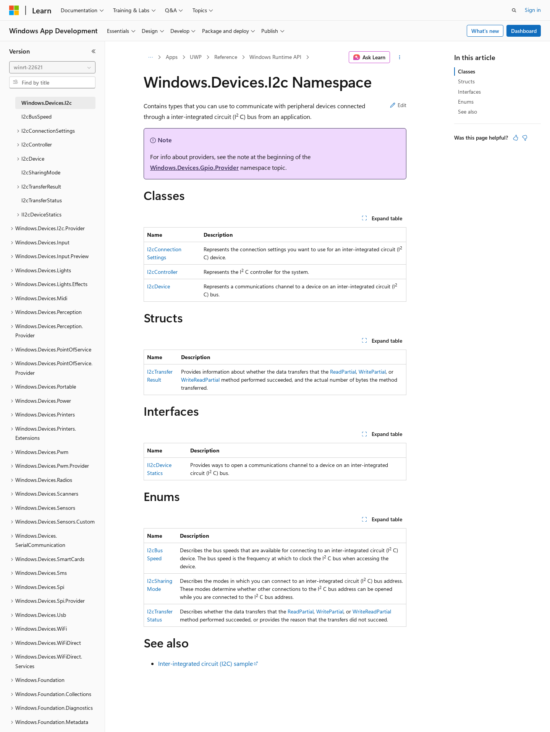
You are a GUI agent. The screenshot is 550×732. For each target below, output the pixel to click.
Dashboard (524, 30)
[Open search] (514, 10)
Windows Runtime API (275, 56)
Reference (225, 56)
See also (467, 111)
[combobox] (52, 67)
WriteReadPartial (200, 379)
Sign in (533, 9)
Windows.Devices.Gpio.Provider (194, 167)
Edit (398, 105)
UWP (196, 56)
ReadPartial (343, 371)
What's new (485, 30)
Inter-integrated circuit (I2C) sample (205, 663)
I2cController (162, 271)
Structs (466, 81)
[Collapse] (94, 51)
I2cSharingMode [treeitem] (40, 172)
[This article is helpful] (515, 137)
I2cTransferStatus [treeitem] (41, 200)
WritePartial (372, 371)
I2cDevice (158, 286)
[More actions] (399, 57)
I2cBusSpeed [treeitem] (36, 116)
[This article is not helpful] (524, 137)
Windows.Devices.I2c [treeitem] (46, 102)
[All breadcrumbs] (150, 57)
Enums (466, 101)
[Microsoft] (14, 10)
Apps (172, 56)
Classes (466, 71)
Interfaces (469, 91)
